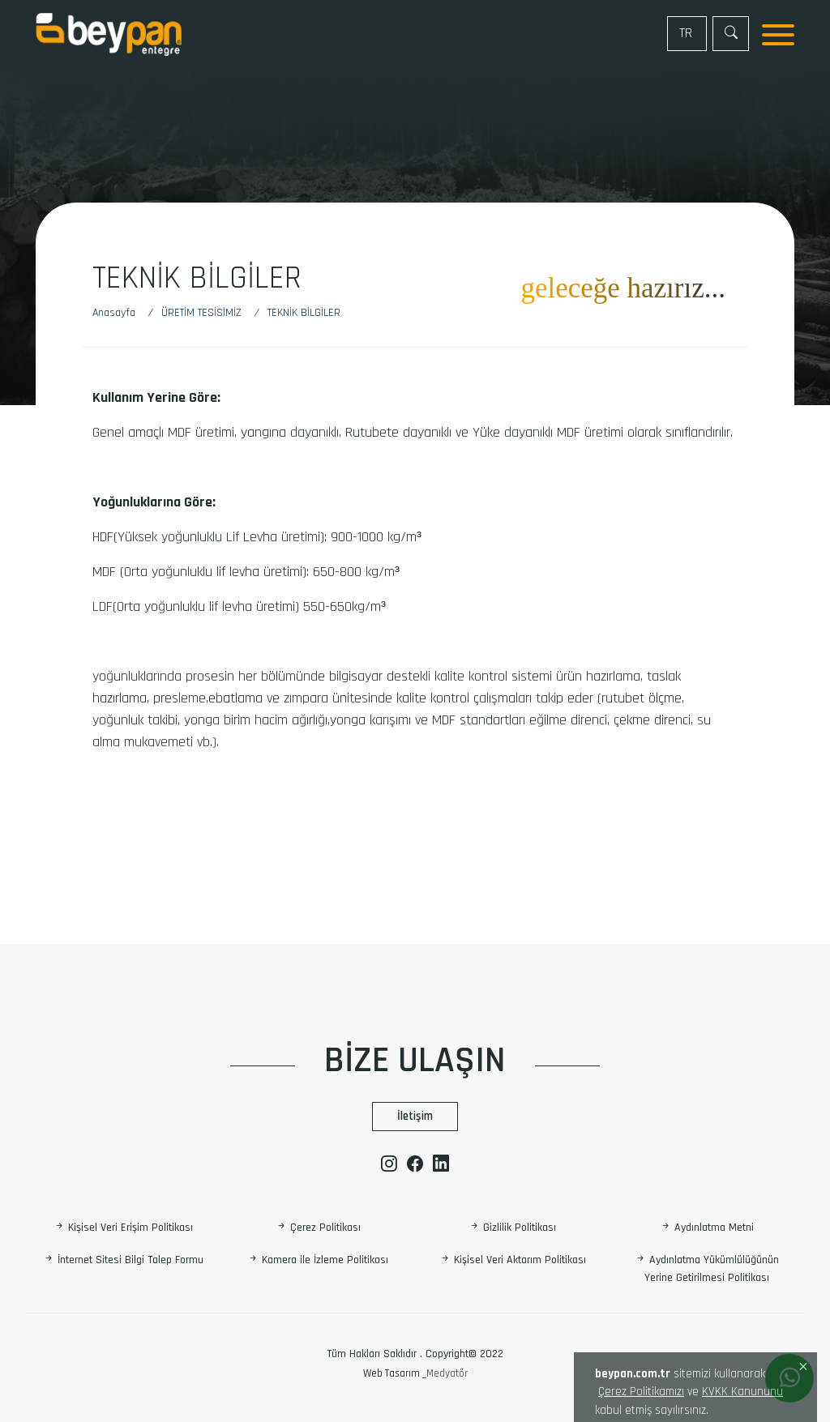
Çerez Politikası (318, 1227)
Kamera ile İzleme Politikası (317, 1260)
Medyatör (447, 1373)
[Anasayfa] (122, 313)
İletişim (415, 1116)
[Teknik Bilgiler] (304, 313)
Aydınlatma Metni (707, 1227)
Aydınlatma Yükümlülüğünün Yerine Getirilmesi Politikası (707, 1269)
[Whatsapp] (789, 1379)
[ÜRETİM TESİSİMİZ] (205, 313)
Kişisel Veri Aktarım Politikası (512, 1260)
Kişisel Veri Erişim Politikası (123, 1227)
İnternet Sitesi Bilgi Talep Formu (123, 1260)
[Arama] (730, 33)
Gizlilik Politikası (512, 1227)
